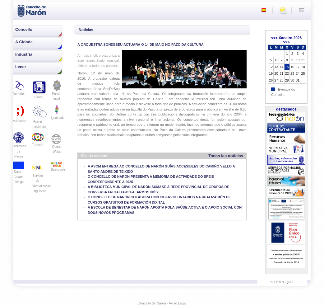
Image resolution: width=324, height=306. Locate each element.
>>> (286, 42)
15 (287, 67)
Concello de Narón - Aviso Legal (162, 303)
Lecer (20, 66)
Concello (23, 29)
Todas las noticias (225, 155)
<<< (274, 38)
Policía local (56, 92)
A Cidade (24, 42)
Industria (23, 54)
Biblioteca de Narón (19, 147)
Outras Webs (56, 144)
